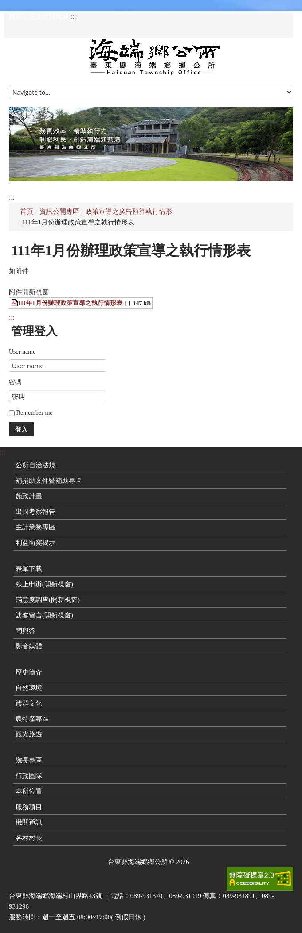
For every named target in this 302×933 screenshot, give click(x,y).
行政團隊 (29, 775)
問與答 (25, 630)
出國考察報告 (35, 511)
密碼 (15, 382)
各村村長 (29, 837)
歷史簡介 (29, 672)
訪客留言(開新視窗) (44, 615)
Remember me (31, 412)
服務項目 (29, 806)
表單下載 (29, 568)
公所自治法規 (35, 465)
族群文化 (29, 703)
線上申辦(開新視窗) (44, 584)
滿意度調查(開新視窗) (48, 599)
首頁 (26, 211)
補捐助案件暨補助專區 (49, 480)
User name (22, 351)
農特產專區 (32, 718)
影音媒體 (29, 646)
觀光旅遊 (29, 734)
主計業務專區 (35, 527)
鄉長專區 (29, 760)
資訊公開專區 (59, 211)
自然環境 (29, 687)
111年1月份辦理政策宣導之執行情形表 (70, 303)
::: (73, 16)
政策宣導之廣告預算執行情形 (129, 211)
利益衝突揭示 (35, 542)
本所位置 (29, 791)
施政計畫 (29, 496)
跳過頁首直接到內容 (39, 16)
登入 (21, 429)
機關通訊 (29, 822)
